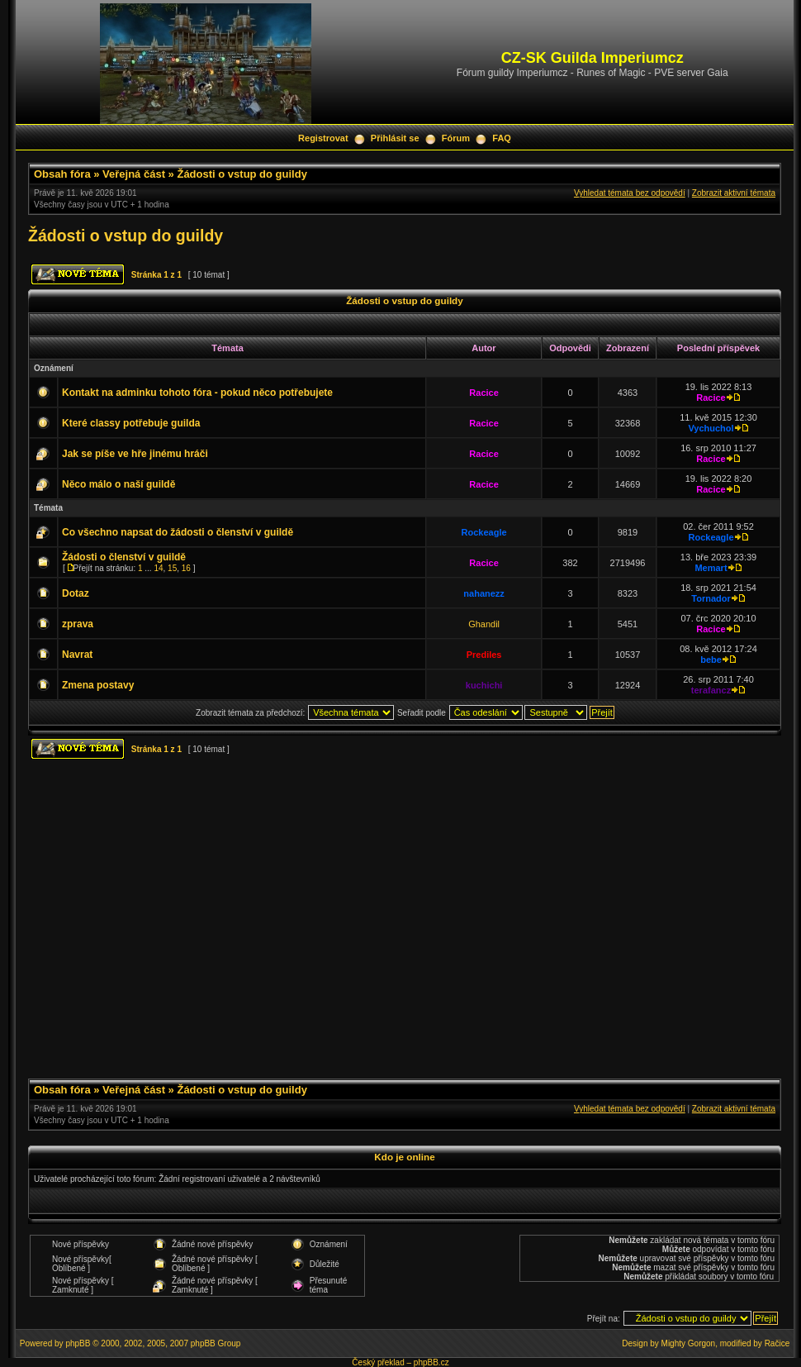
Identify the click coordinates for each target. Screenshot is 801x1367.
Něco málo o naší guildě (118, 484)
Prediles (484, 655)
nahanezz (484, 593)
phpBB (77, 1343)
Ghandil (484, 624)
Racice (483, 393)
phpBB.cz (431, 1362)
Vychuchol (710, 428)
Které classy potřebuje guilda (131, 423)
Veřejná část (133, 174)
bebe (711, 659)
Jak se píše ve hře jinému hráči (135, 454)
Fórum (456, 138)
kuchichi (484, 685)
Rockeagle (484, 532)
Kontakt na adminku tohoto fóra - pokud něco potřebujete (197, 392)
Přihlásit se (395, 138)
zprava (77, 624)
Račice (777, 1343)
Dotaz (75, 593)
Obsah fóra (62, 174)
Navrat (77, 654)
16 (186, 568)
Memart (710, 568)
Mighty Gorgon (688, 1343)
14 (158, 568)
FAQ (501, 138)
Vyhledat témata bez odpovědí (629, 193)
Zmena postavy (98, 685)
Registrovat (323, 138)
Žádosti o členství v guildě (124, 557)
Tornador (710, 598)
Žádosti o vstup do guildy (241, 174)
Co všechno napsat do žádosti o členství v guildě (177, 532)
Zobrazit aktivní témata (733, 193)
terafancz (711, 690)
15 (172, 568)
